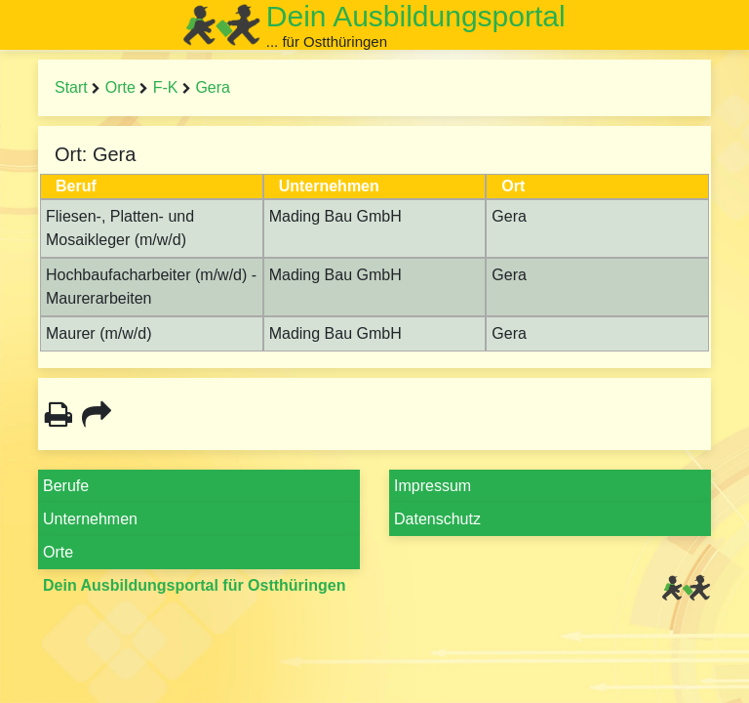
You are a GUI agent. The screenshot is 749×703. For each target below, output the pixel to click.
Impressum (432, 485)
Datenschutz (437, 519)
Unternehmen (90, 519)
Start (71, 87)
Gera (212, 87)
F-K (165, 87)
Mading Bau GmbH (335, 216)
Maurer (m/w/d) (98, 333)
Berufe (66, 485)
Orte (120, 87)
